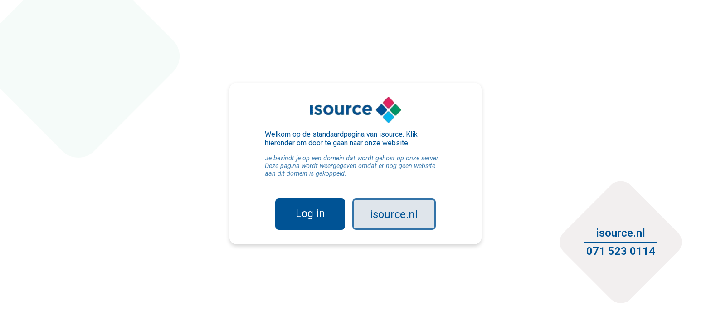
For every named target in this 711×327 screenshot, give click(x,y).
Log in (310, 213)
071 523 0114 (618, 249)
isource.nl (394, 214)
